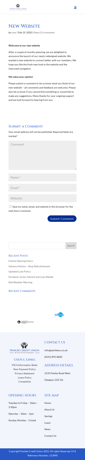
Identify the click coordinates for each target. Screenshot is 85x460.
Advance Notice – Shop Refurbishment (29, 266)
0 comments (48, 32)
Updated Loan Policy (19, 271)
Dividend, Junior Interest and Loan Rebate (30, 276)
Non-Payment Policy (24, 369)
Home (47, 402)
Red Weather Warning (20, 282)
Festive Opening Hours (20, 260)
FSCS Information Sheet (24, 365)
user (14, 32)
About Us (49, 409)
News (37, 32)
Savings (48, 416)
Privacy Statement (24, 373)
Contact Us (50, 435)
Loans (47, 422)
